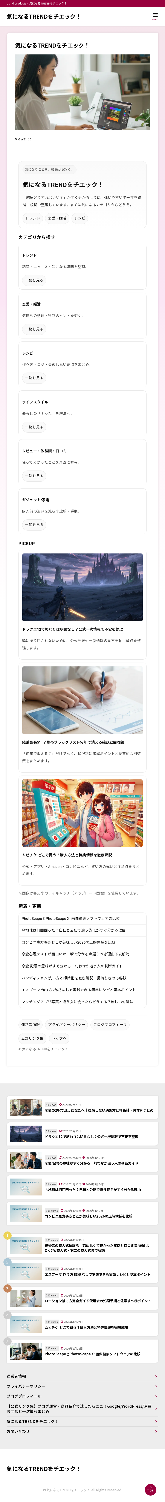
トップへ (59, 1039)
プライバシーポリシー (66, 1025)
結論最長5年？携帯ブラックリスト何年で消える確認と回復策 (73, 742)
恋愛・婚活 (57, 218)
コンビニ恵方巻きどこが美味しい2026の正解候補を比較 (68, 942)
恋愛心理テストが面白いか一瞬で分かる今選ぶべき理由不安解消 (76, 954)
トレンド (32, 218)
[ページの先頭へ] (150, 1490)
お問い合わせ (18, 1431)
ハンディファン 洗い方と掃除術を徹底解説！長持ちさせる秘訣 (74, 978)
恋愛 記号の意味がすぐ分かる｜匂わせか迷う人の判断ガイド (72, 966)
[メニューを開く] (155, 16)
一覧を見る (34, 280)
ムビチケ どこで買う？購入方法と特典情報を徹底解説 (67, 855)
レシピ (80, 218)
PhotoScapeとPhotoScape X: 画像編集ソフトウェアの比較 (71, 918)
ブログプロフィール (110, 1025)
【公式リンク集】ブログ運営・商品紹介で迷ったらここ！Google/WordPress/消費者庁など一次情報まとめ (79, 1409)
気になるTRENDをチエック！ (44, 16)
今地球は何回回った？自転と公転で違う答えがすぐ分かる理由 (74, 930)
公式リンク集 (32, 1039)
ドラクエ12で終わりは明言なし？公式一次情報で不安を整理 (72, 629)
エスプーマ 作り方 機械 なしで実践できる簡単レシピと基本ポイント (79, 990)
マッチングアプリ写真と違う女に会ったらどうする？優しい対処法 (77, 1002)
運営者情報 (30, 1025)
